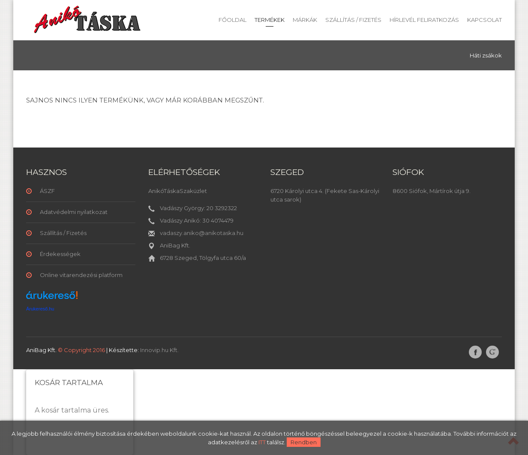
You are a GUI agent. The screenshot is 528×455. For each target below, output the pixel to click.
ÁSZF (47, 190)
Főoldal (232, 19)
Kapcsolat (484, 19)
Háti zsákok (486, 55)
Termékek (270, 19)
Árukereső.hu (40, 308)
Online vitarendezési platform (81, 274)
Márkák (305, 19)
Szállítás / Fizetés (353, 19)
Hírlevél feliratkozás (424, 19)
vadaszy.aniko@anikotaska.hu (201, 232)
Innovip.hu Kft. (159, 350)
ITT (262, 442)
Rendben (304, 442)
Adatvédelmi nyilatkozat (74, 211)
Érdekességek (60, 253)
